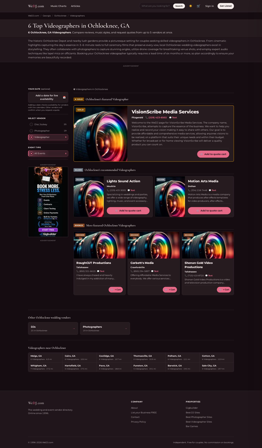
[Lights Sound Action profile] (89, 196)
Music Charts (58, 6)
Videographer (39, 137)
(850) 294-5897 (142, 271)
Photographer (40, 130)
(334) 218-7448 (199, 190)
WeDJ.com (33, 15)
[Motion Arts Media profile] (170, 196)
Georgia (47, 15)
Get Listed (226, 6)
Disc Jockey (38, 124)
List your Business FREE (144, 412)
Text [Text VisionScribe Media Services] (173, 117)
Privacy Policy (138, 421)
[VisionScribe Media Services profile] (100, 133)
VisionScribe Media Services (165, 111)
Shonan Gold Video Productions (199, 265)
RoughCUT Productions (93, 263)
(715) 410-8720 (196, 275)
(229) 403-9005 (118, 190)
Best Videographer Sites (199, 421)
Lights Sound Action (123, 181)
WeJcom (36, 6)
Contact (135, 417)
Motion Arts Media (203, 181)
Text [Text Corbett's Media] (154, 271)
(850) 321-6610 (87, 271)
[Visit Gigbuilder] (48, 202)
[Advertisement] (131, 74)
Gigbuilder (192, 407)
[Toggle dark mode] (190, 6)
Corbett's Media (142, 263)
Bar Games (192, 426)
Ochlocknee (60, 15)
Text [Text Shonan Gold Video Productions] (209, 275)
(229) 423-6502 (158, 117)
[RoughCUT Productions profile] (99, 245)
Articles (75, 6)
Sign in (209, 6)
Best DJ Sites (193, 412)
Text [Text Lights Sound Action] (131, 190)
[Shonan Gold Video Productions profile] (208, 245)
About (134, 407)
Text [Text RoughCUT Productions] (100, 271)
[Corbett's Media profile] (154, 245)
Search (179, 6)
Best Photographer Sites (199, 417)
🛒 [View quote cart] (198, 6)
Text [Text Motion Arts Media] (212, 190)
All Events (37, 153)
